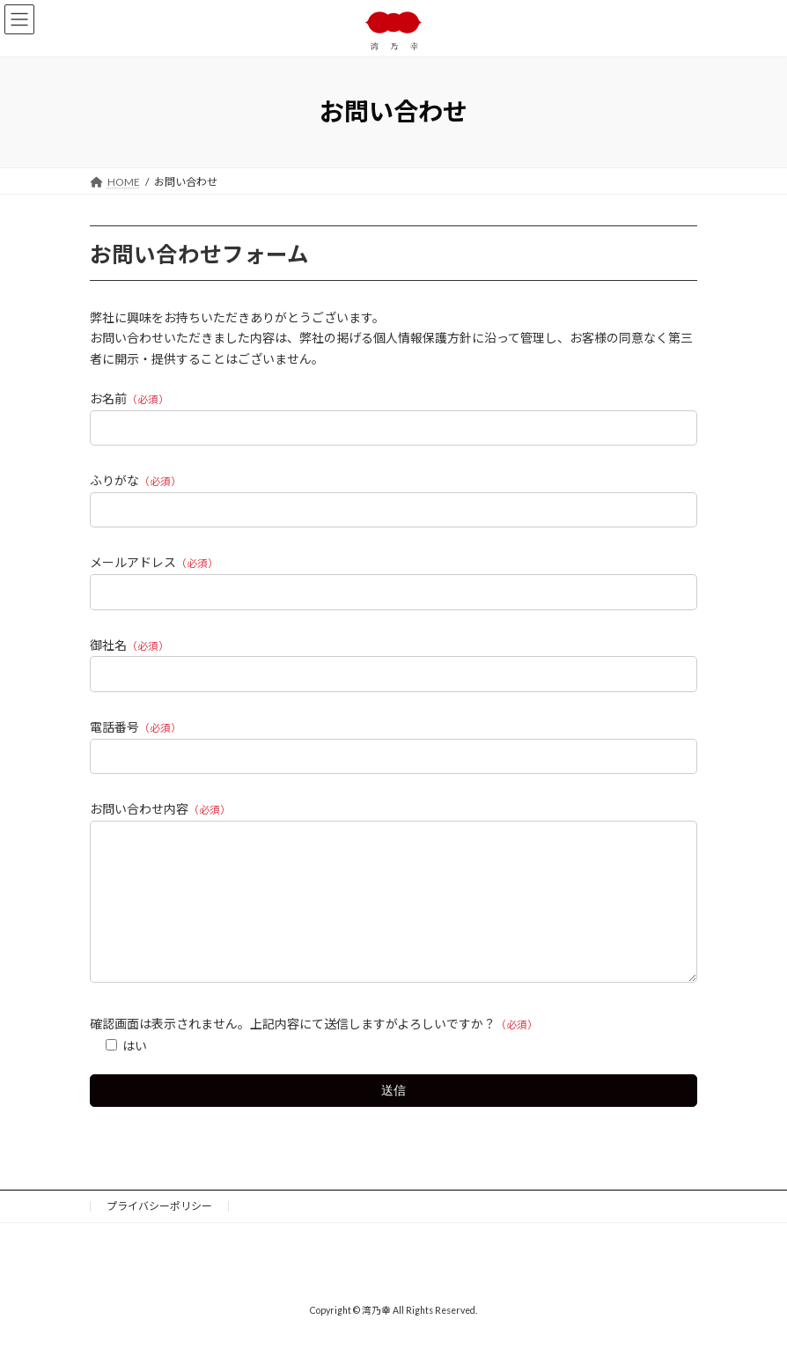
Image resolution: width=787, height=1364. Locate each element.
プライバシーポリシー (159, 1232)
